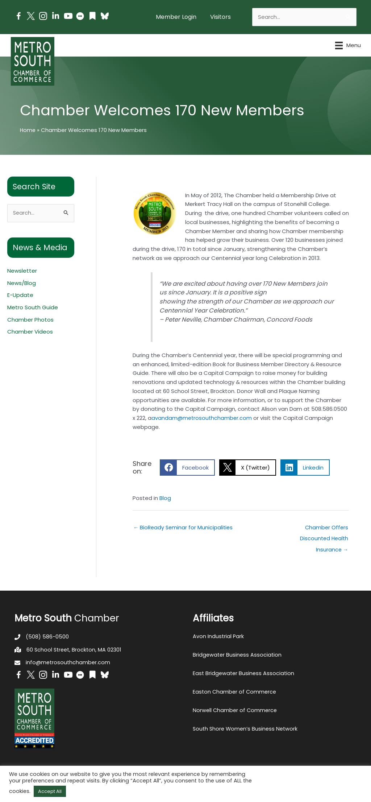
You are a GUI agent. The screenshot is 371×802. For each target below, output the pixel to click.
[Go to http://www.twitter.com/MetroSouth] (31, 16)
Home (28, 130)
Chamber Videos (30, 332)
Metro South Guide (32, 307)
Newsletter (22, 271)
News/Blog (21, 283)
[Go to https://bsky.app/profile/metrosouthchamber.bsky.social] (105, 16)
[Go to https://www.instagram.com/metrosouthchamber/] (43, 17)
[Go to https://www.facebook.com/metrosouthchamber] (18, 17)
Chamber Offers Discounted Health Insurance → (323, 529)
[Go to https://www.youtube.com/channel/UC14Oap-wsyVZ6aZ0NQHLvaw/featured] (68, 17)
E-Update (20, 295)
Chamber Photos (30, 320)
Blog (165, 498)
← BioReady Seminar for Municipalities (184, 527)
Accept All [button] (50, 791)
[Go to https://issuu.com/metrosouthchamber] (92, 17)
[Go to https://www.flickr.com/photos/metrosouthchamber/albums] (80, 17)
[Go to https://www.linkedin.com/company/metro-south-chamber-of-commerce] (55, 17)
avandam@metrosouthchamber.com (202, 418)
